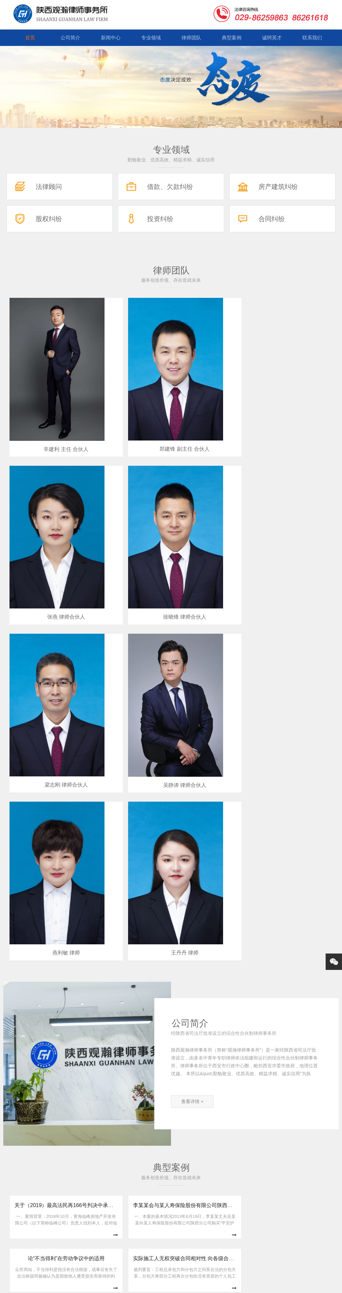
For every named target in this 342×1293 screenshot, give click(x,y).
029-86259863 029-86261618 (171, 1239)
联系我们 (312, 37)
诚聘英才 (271, 37)
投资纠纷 (160, 218)
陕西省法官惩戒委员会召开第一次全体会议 (111, 1052)
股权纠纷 (49, 218)
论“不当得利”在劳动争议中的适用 (217, 822)
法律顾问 (49, 186)
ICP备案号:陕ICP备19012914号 (268, 1284)
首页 (30, 37)
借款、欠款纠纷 (170, 186)
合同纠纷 (271, 218)
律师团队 (191, 37)
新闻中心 (110, 37)
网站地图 (225, 1284)
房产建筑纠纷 (278, 186)
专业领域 (151, 37)
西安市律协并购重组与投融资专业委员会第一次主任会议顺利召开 (139, 1099)
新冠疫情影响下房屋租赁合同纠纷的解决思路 (149, 881)
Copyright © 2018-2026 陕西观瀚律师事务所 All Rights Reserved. (145, 1284)
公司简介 (70, 37)
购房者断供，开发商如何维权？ (215, 883)
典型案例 (231, 37)
